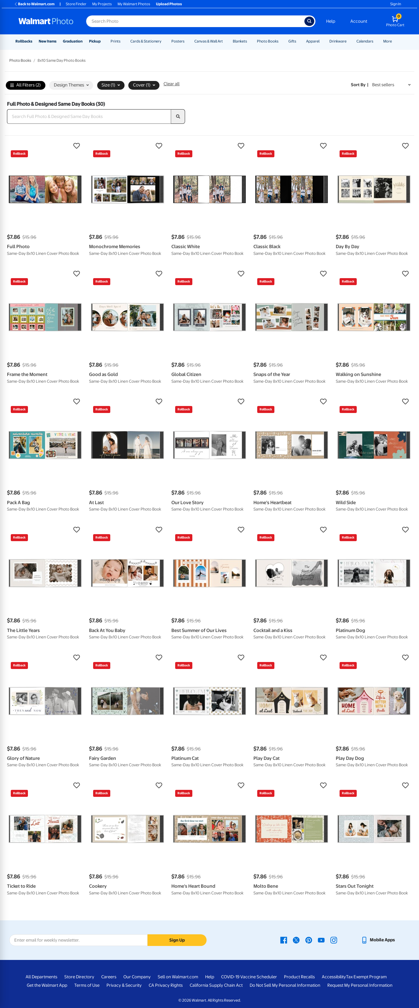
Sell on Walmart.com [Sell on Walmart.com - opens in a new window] (178, 976)
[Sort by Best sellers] (391, 85)
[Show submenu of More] (394, 41)
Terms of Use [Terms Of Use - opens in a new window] (87, 985)
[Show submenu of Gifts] (299, 41)
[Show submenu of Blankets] (249, 41)
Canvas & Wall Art (208, 41)
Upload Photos (169, 4)
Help (330, 21)
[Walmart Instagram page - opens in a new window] (333, 939)
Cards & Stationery (145, 41)
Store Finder (76, 4)
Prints (115, 41)
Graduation (73, 41)
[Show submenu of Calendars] (376, 41)
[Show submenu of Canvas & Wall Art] (225, 41)
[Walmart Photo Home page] (46, 21)
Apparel (312, 41)
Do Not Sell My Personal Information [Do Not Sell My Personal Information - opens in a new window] (285, 985)
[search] (178, 116)
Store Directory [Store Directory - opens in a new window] (79, 976)
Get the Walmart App (47, 985)
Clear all (172, 83)
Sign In (395, 4)
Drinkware (338, 41)
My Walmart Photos (134, 4)
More (387, 41)
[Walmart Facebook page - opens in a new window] (283, 939)
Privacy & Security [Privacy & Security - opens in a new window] (124, 985)
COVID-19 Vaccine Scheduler (249, 976)
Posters (177, 41)
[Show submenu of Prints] (123, 41)
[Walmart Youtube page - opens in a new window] (321, 939)
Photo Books (267, 41)
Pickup (95, 41)
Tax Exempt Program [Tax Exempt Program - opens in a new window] (366, 976)
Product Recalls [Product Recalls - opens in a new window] (299, 976)
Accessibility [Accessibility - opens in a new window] (334, 976)
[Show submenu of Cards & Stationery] (164, 41)
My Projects (102, 4)
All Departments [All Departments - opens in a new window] (41, 976)
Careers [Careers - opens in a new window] (108, 976)
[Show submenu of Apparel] (322, 41)
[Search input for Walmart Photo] (195, 21)
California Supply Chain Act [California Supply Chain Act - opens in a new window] (216, 985)
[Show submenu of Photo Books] (281, 41)
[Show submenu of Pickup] (103, 41)
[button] (45, 146)
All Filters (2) (25, 85)
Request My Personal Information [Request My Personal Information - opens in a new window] (360, 985)
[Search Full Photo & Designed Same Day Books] (89, 116)
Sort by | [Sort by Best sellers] (359, 84)
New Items (47, 41)
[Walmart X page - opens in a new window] (296, 939)
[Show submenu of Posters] (187, 41)
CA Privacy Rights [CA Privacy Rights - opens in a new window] (166, 985)
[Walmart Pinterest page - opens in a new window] (308, 939)
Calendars (364, 41)
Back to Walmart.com (34, 4)
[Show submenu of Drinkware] (349, 41)
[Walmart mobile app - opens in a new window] (378, 939)
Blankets (240, 41)
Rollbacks (23, 41)
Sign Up (177, 940)
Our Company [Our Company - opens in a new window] (137, 976)
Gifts (292, 41)
